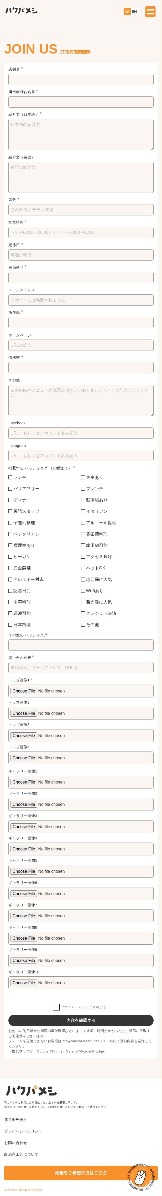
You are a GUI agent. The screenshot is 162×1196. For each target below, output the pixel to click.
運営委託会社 (15, 1120)
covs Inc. (12, 1190)
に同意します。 (81, 1007)
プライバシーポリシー (76, 1007)
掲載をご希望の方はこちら (81, 1173)
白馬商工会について (21, 1154)
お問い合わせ (15, 1143)
